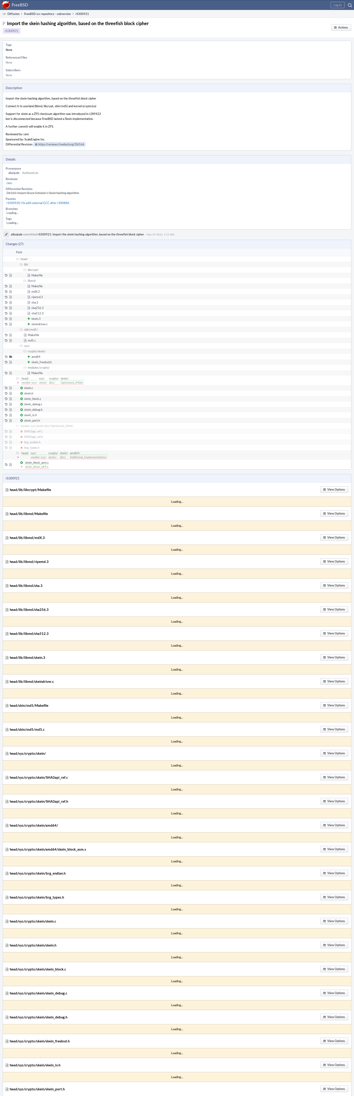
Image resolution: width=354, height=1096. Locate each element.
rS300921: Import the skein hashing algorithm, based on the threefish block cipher (91, 234)
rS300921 (12, 31)
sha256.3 (37, 308)
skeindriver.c (39, 324)
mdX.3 (35, 291)
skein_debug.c (33, 404)
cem (9, 183)
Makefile (37, 275)
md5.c (32, 340)
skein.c (28, 388)
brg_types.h (31, 448)
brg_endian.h (32, 442)
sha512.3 (37, 313)
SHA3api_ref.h (33, 437)
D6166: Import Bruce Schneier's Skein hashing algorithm (43, 193)
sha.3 (34, 302)
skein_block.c (32, 399)
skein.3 (36, 319)
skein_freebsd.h (41, 362)
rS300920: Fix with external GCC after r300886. (38, 203)
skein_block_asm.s (37, 462)
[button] (338, 5)
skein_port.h (32, 420)
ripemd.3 (37, 297)
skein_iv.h (30, 415)
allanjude (13, 173)
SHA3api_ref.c (33, 431)
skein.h (28, 393)
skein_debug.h (33, 410)
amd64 (35, 357)
